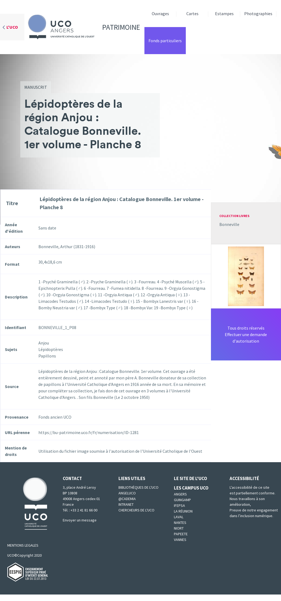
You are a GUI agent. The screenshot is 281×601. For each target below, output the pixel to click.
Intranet (126, 504)
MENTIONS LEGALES (22, 545)
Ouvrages (160, 13)
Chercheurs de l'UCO (136, 510)
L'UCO (12, 27)
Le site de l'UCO (190, 478)
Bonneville (229, 224)
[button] (246, 275)
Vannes (180, 539)
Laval (178, 516)
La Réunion (183, 511)
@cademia (127, 498)
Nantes (180, 522)
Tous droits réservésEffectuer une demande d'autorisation (246, 334)
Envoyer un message (80, 520)
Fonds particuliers (165, 40)
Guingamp (182, 499)
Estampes (224, 13)
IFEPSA (179, 505)
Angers (180, 494)
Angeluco (127, 493)
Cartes (192, 13)
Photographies (258, 13)
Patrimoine (82, 27)
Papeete (181, 533)
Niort (179, 528)
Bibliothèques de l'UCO (138, 487)
